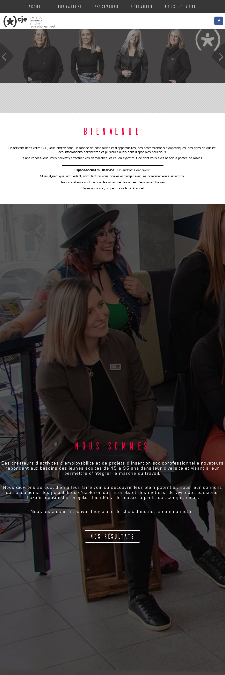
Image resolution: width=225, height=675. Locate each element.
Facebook (218, 21)
